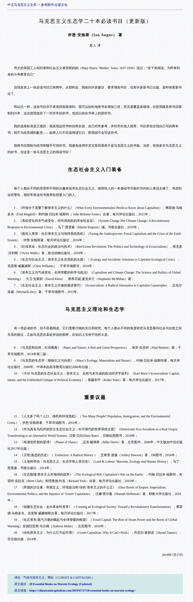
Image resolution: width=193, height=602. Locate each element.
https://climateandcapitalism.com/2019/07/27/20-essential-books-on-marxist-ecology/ (82, 590)
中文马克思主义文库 (22, 4)
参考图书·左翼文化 (54, 4)
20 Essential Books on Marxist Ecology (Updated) (60, 584)
